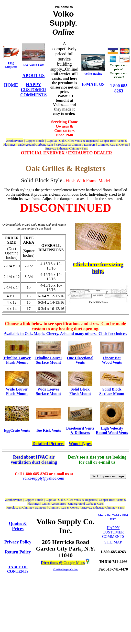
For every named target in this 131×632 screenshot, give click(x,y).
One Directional (80, 358)
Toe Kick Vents (48, 430)
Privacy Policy (17, 542)
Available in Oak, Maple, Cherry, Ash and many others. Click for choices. (65, 333)
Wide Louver (17, 389)
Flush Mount (17, 362)
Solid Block (80, 389)
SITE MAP (113, 542)
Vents (80, 362)
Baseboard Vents (80, 428)
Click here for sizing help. (98, 267)
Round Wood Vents (112, 433)
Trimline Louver (17, 358)
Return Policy (18, 552)
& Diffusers (80, 433)
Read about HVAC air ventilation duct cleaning (34, 460)
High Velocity (112, 428)
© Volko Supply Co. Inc (65, 569)
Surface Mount (48, 362)
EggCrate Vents (17, 430)
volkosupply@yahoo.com (43, 478)
